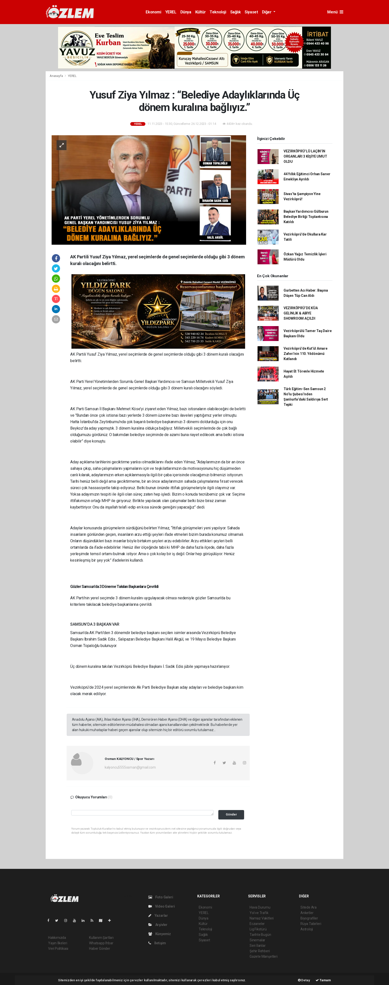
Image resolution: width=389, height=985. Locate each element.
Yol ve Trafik (259, 913)
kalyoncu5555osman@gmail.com (130, 767)
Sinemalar (257, 940)
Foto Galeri (160, 897)
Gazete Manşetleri (264, 956)
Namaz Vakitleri (262, 918)
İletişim (157, 943)
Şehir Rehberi (260, 951)
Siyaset (251, 12)
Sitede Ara (308, 907)
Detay (304, 980)
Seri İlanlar (258, 946)
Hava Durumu (260, 907)
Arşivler (157, 925)
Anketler (306, 913)
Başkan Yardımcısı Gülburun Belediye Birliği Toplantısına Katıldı (306, 216)
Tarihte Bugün (260, 935)
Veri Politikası (58, 949)
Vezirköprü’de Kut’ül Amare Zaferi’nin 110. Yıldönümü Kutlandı (305, 353)
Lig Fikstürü (258, 929)
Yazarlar (158, 915)
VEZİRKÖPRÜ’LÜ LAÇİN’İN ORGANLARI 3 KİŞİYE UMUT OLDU (305, 156)
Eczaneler (257, 924)
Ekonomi (153, 12)
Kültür (200, 12)
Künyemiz (159, 934)
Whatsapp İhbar (101, 943)
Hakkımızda (57, 938)
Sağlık (235, 12)
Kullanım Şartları (101, 938)
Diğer (267, 12)
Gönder (231, 814)
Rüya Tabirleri (310, 924)
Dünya (185, 12)
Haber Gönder (99, 949)
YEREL (170, 12)
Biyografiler (309, 918)
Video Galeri (161, 906)
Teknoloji (218, 12)
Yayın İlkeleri (57, 943)
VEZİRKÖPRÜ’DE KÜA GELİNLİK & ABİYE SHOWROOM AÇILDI (301, 313)
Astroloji (306, 929)
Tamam (323, 980)
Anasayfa (57, 76)
